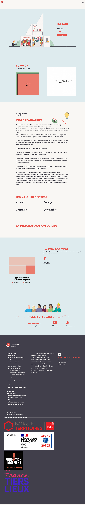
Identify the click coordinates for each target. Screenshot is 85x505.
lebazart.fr (60, 29)
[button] (83, 2)
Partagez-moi (62, 35)
